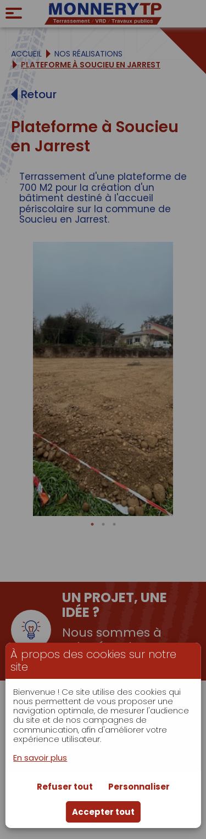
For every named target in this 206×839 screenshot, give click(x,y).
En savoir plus (40, 757)
